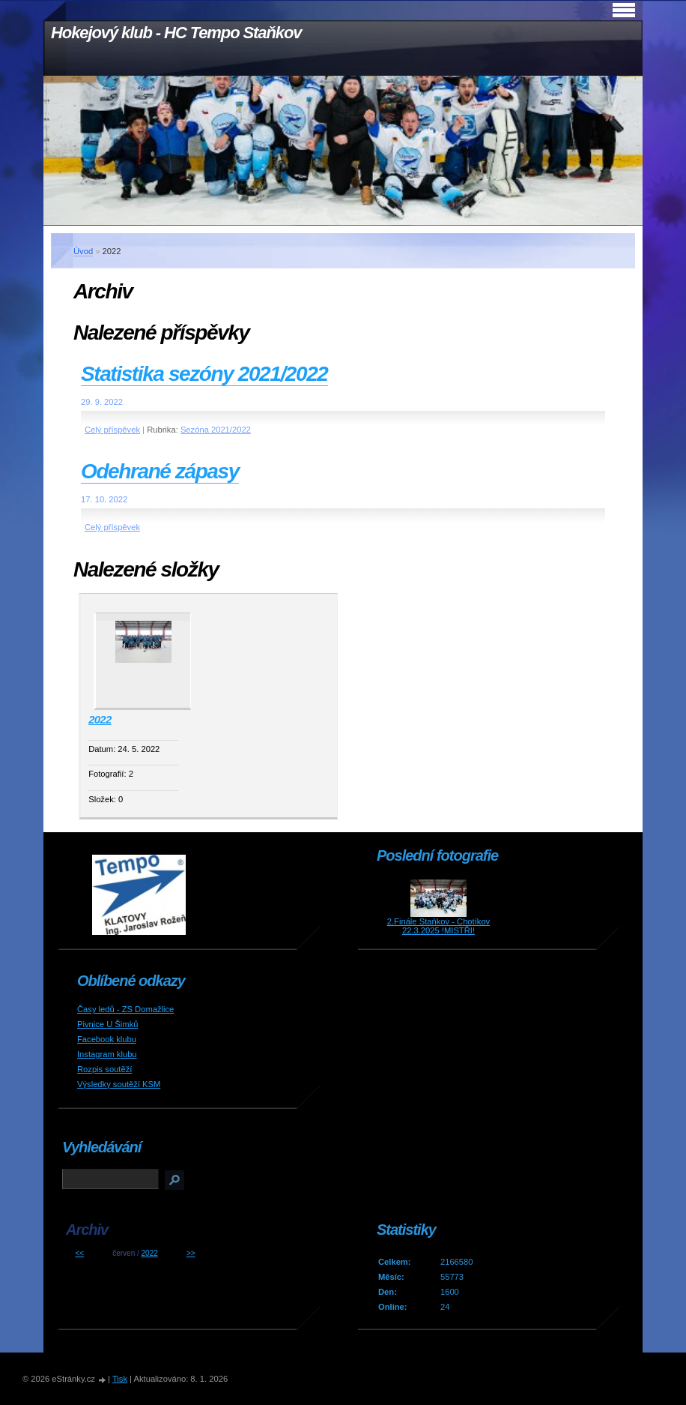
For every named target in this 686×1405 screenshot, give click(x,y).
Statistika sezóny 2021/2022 (204, 373)
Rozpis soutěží (104, 1069)
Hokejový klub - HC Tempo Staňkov (176, 32)
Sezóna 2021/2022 (215, 429)
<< (79, 1253)
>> (190, 1253)
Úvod (83, 251)
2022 (99, 719)
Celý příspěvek (112, 429)
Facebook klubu (106, 1039)
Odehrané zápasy (160, 471)
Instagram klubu (107, 1054)
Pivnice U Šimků (107, 1024)
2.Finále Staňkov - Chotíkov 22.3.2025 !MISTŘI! (438, 926)
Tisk (119, 1378)
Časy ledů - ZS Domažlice (125, 1009)
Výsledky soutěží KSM (118, 1084)
